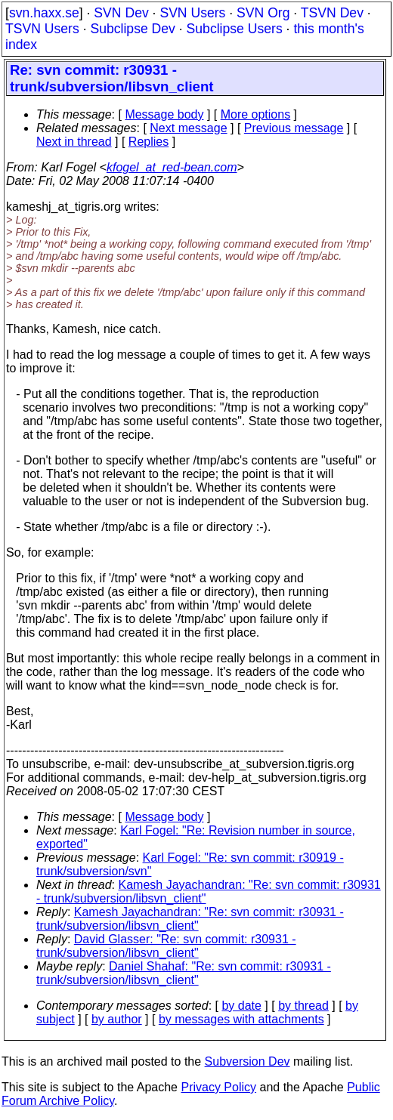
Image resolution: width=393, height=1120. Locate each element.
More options (256, 114)
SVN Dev (121, 12)
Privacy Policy (218, 1087)
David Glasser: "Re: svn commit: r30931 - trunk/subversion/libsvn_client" (166, 946)
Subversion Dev (247, 1061)
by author (116, 1019)
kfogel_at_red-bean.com (172, 167)
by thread (303, 1005)
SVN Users (192, 12)
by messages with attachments (241, 1019)
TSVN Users (42, 28)
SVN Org (263, 12)
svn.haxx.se (44, 12)
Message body (164, 114)
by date (241, 1005)
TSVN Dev (332, 12)
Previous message (294, 128)
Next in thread (74, 141)
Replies (148, 141)
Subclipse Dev (132, 28)
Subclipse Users (235, 28)
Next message (188, 128)
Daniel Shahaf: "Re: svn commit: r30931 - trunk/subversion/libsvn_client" (183, 973)
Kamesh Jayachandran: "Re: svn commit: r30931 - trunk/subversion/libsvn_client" (190, 919)
